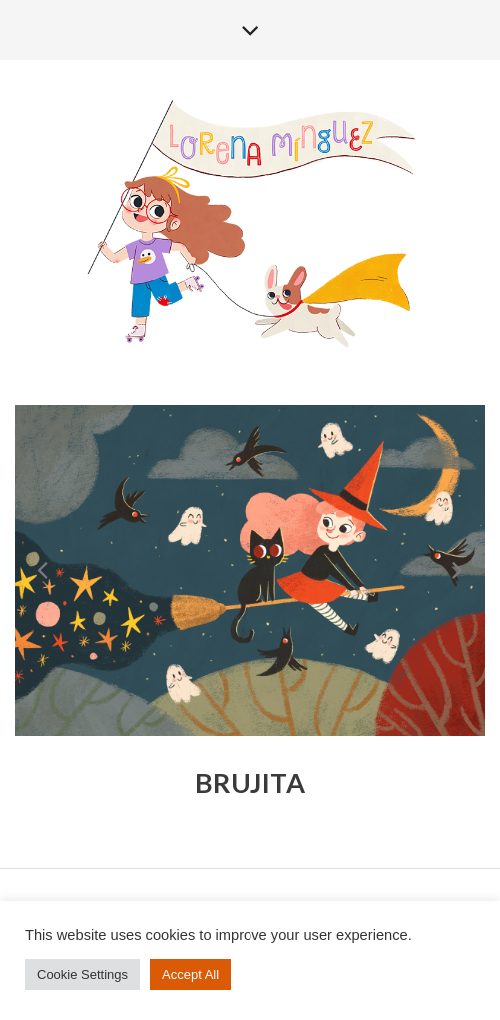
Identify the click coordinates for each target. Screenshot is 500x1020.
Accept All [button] (190, 974)
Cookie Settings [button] (82, 974)
